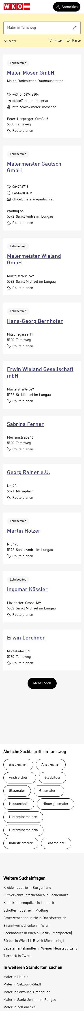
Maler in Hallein (15, 977)
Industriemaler (21, 843)
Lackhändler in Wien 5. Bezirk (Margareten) (37, 933)
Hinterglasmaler (56, 804)
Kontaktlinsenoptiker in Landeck (28, 903)
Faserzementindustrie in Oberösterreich (34, 918)
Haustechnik (19, 804)
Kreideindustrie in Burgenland (27, 888)
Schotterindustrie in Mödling (25, 910)
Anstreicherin (19, 778)
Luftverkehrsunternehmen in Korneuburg (36, 895)
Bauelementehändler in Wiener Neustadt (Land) (41, 948)
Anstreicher (50, 764)
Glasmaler (17, 791)
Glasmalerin (48, 791)
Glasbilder (52, 778)
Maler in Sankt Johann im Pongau (29, 1000)
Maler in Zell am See (19, 1007)
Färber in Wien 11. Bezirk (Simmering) (33, 941)
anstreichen (18, 764)
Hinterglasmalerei (23, 817)
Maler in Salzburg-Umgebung (26, 992)
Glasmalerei (56, 843)
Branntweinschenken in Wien (26, 926)
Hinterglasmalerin (23, 830)
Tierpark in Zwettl (17, 956)
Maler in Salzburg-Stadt (22, 984)
